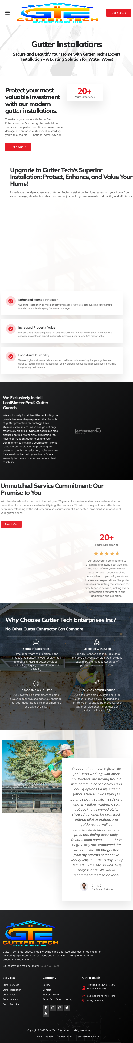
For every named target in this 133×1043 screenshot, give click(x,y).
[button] (7, 12)
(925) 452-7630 (49, 966)
